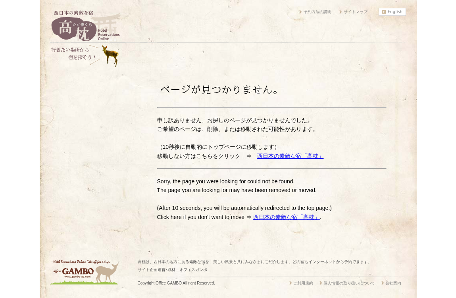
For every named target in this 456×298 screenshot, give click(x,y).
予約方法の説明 (317, 12)
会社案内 (393, 283)
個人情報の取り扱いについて (349, 283)
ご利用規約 (303, 283)
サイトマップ (355, 12)
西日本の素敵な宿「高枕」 (290, 156)
